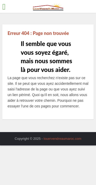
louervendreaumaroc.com (62, 139)
